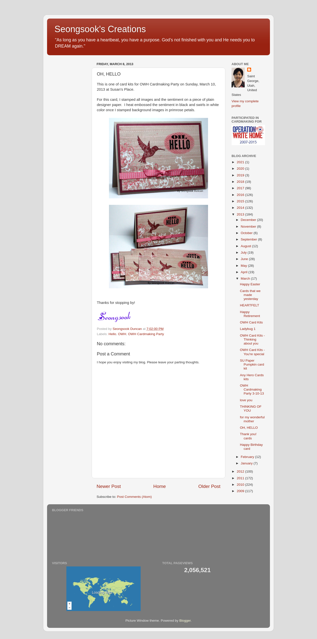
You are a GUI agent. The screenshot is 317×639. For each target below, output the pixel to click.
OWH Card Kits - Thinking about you (252, 339)
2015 (241, 201)
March (246, 278)
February (248, 457)
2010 (241, 484)
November (249, 226)
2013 (241, 214)
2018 (241, 182)
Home (159, 486)
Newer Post (109, 486)
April (244, 272)
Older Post (209, 486)
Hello (112, 334)
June (245, 259)
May (244, 265)
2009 (241, 491)
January (247, 463)
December (249, 220)
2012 (241, 471)
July (244, 252)
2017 (241, 188)
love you (246, 400)
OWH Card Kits (251, 322)
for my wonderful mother (252, 419)
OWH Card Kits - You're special (252, 352)
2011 (241, 478)
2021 (241, 162)
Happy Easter (250, 284)
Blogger (185, 620)
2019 (241, 175)
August (246, 246)
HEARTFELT (249, 305)
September (249, 239)
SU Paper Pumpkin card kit (252, 364)
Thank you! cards (248, 436)
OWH (122, 334)
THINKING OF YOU (251, 408)
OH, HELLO (249, 427)
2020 (241, 168)
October (247, 233)
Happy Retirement (250, 314)
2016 (241, 195)
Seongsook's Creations (100, 29)
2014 (241, 208)
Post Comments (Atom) (134, 497)
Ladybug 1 (248, 329)
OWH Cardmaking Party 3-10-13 (252, 389)
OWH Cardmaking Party (146, 334)
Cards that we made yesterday (250, 295)
